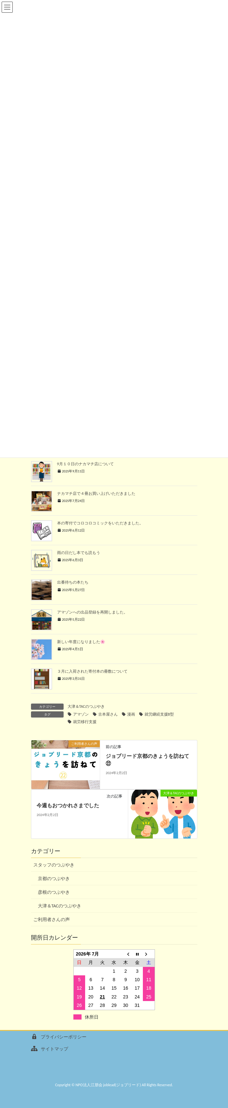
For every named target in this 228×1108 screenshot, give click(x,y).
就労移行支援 (85, 721)
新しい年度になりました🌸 (81, 641)
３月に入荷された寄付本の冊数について (92, 671)
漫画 (131, 714)
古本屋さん (108, 714)
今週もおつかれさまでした (68, 805)
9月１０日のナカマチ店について (85, 463)
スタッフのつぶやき (53, 865)
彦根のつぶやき (54, 892)
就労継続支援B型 (159, 714)
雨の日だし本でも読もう (78, 552)
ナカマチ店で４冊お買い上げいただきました (96, 493)
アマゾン (81, 714)
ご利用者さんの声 (51, 919)
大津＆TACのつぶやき (86, 706)
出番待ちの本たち (72, 582)
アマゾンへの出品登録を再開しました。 (92, 612)
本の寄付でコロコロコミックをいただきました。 (100, 523)
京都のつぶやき (54, 878)
